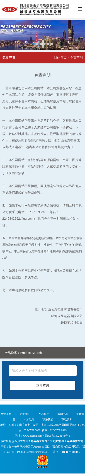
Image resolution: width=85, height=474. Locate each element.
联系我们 (47, 419)
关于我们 (24, 414)
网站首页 (60, 57)
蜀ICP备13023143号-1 (57, 435)
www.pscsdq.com (33, 435)
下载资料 (66, 419)
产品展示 (44, 414)
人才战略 (29, 419)
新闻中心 (62, 414)
